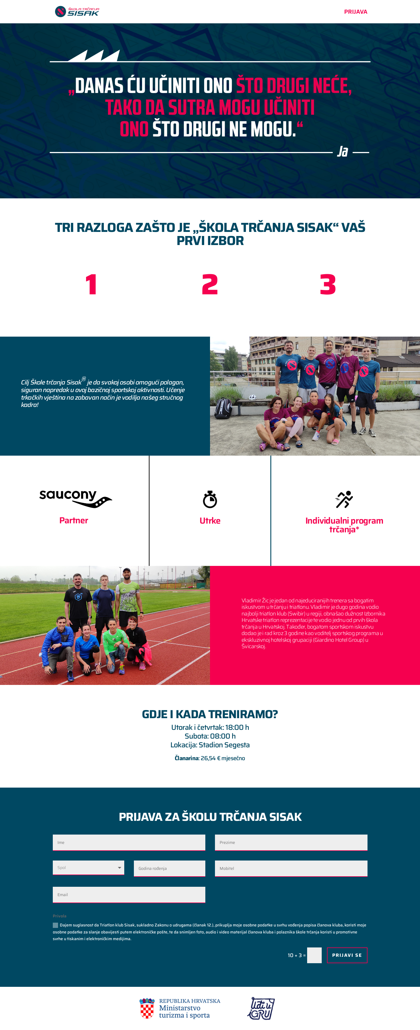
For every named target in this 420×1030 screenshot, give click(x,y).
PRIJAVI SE (347, 955)
